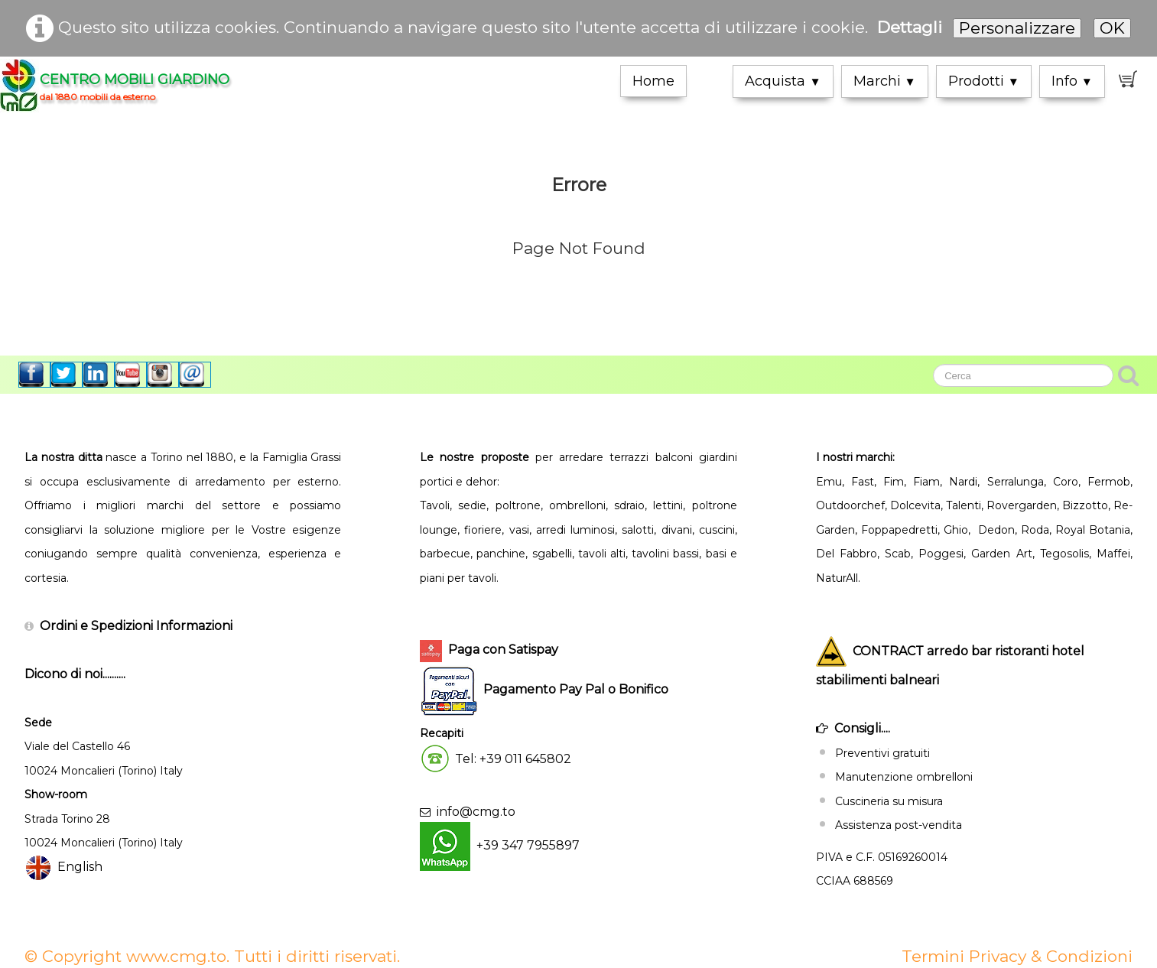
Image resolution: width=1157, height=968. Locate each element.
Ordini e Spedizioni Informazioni (136, 626)
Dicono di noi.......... (74, 674)
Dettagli (909, 27)
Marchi (884, 81)
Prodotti (983, 81)
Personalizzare (1017, 27)
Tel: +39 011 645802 (513, 759)
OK (1112, 27)
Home (653, 81)
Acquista (783, 81)
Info (1072, 81)
